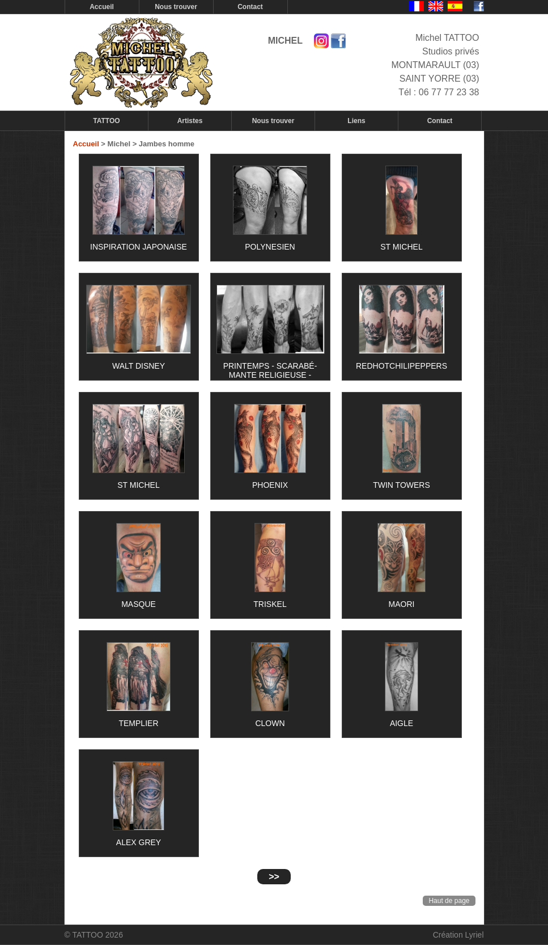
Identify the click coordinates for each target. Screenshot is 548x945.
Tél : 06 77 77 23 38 (438, 92)
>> (274, 876)
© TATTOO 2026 (94, 934)
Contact (250, 7)
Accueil (102, 7)
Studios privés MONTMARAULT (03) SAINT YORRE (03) (435, 65)
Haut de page (448, 901)
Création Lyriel (458, 934)
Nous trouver (176, 7)
